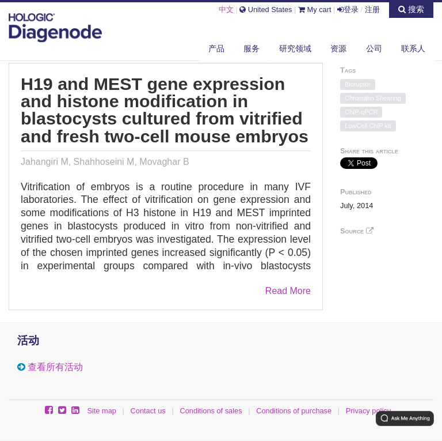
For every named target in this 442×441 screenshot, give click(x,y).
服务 (251, 48)
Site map (101, 410)
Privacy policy (368, 410)
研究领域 (295, 48)
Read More (288, 291)
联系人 (413, 48)
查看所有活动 (55, 367)
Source (357, 231)
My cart (315, 9)
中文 (226, 9)
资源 (338, 48)
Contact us (148, 410)
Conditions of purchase (294, 410)
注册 (372, 9)
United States (265, 9)
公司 (374, 48)
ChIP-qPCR (361, 111)
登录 (348, 9)
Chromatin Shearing (373, 98)
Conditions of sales (211, 410)
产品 (216, 48)
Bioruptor (358, 84)
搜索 (411, 9)
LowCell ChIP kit (368, 125)
